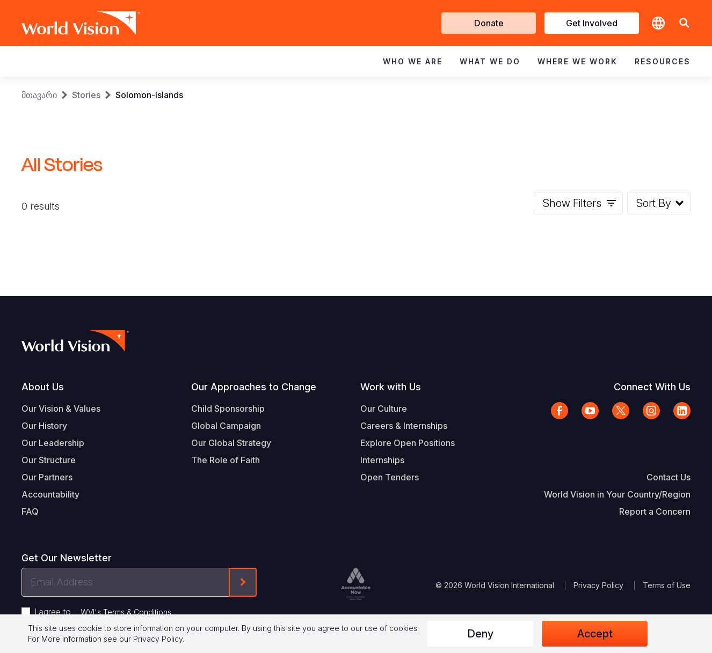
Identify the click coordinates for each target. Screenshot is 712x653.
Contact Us (668, 477)
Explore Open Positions (407, 442)
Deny (480, 633)
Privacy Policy (598, 585)
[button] (684, 23)
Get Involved (591, 23)
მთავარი (39, 95)
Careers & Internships (403, 425)
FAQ (30, 511)
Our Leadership (52, 442)
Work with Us (390, 386)
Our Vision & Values (60, 408)
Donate (489, 23)
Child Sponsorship (228, 408)
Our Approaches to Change (253, 386)
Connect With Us (652, 386)
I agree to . (103, 611)
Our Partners (46, 477)
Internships (382, 460)
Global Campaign (226, 425)
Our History (44, 425)
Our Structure (48, 460)
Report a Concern (655, 511)
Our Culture (383, 408)
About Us (42, 386)
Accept (595, 633)
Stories (86, 95)
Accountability (50, 494)
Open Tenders (389, 477)
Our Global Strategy (231, 442)
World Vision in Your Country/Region (617, 494)
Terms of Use (667, 585)
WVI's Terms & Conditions (126, 612)
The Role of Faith (225, 460)
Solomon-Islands (149, 95)
